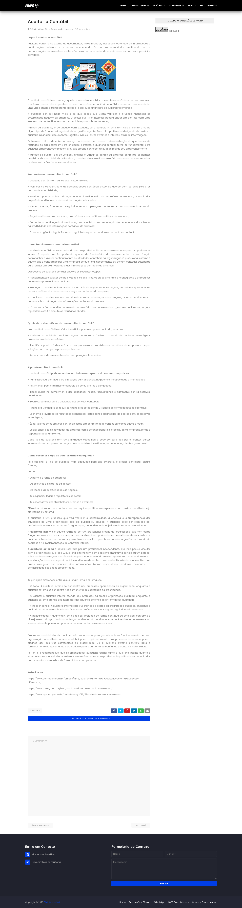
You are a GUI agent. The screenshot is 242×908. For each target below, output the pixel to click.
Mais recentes (41, 825)
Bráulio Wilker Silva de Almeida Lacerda (51, 29)
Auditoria (35, 710)
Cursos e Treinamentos (204, 902)
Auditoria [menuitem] (175, 5)
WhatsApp (159, 902)
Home (122, 902)
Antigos (140, 825)
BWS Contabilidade (178, 902)
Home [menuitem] (123, 5)
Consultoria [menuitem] (138, 5)
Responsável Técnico (140, 902)
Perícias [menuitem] (158, 5)
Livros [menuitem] (192, 5)
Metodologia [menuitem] (208, 5)
